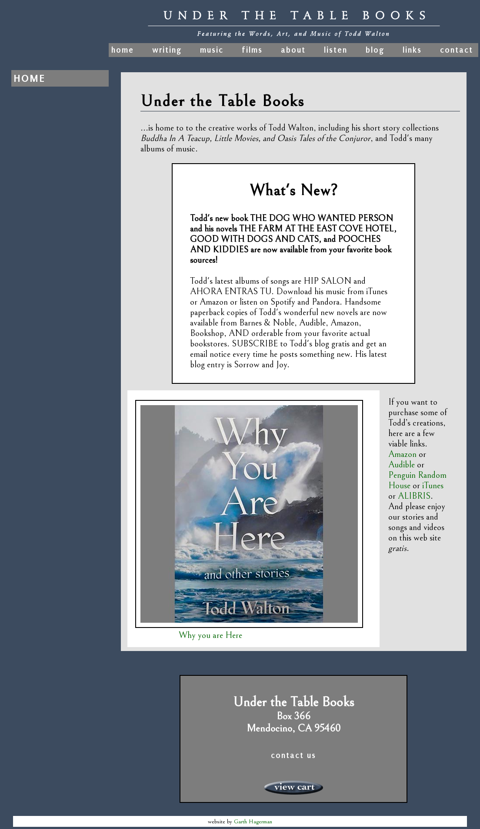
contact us (293, 755)
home (124, 50)
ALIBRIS (414, 496)
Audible (401, 465)
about (293, 50)
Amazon (402, 454)
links (412, 50)
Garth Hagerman (253, 821)
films (252, 50)
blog (375, 50)
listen (335, 50)
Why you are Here (210, 635)
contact (456, 50)
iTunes (432, 485)
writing (167, 50)
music (212, 50)
